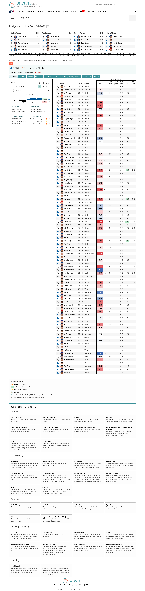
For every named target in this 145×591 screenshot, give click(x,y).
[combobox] (115, 4)
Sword (16, 392)
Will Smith (67, 125)
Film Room (96, 76)
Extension (14, 517)
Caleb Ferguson (119, 50)
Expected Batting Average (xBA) (85, 427)
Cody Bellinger (68, 119)
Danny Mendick (69, 128)
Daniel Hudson (118, 43)
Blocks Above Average (114, 544)
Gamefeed (30, 12)
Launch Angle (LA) (48, 417)
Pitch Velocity (15, 505)
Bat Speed (14, 461)
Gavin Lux (67, 115)
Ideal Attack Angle (17, 473)
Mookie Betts (22, 50)
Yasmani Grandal (69, 90)
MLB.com (88, 585)
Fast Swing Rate (48, 461)
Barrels (76, 417)
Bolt (43, 566)
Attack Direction (48, 473)
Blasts (13, 487)
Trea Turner (67, 154)
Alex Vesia (117, 46)
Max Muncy (54, 43)
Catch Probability (80, 544)
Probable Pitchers (54, 12)
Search (65, 12)
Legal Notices (79, 585)
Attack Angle (110, 461)
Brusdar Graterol (86, 37)
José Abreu (67, 99)
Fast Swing (18, 389)
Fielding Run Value (48, 544)
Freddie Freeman (69, 157)
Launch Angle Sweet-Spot (19, 427)
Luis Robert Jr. (68, 103)
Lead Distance (79, 532)
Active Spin (78, 505)
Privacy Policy (68, 585)
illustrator (21, 12)
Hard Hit (17, 384)
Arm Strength (47, 532)
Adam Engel (22, 46)
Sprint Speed (15, 566)
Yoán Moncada (68, 96)
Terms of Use (58, 585)
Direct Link (13, 72)
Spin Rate (109, 505)
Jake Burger (22, 37)
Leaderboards (101, 12)
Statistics (91, 12)
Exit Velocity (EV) (17, 417)
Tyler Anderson (118, 40)
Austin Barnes (22, 40)
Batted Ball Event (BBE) (50, 427)
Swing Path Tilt (79, 473)
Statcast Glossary (23, 407)
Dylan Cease (85, 43)
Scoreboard (41, 12)
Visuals (73, 12)
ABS (82, 12)
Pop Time (14, 532)
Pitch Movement (48, 505)
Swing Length (79, 461)
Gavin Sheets (68, 87)
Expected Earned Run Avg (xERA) (54, 517)
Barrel (18, 387)
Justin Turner (68, 122)
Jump (108, 532)
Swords (45, 487)
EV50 (12, 441)
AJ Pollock (54, 50)
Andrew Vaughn (23, 43)
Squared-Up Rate (112, 473)
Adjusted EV (46, 441)
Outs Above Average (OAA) (20, 544)
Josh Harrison (68, 132)
